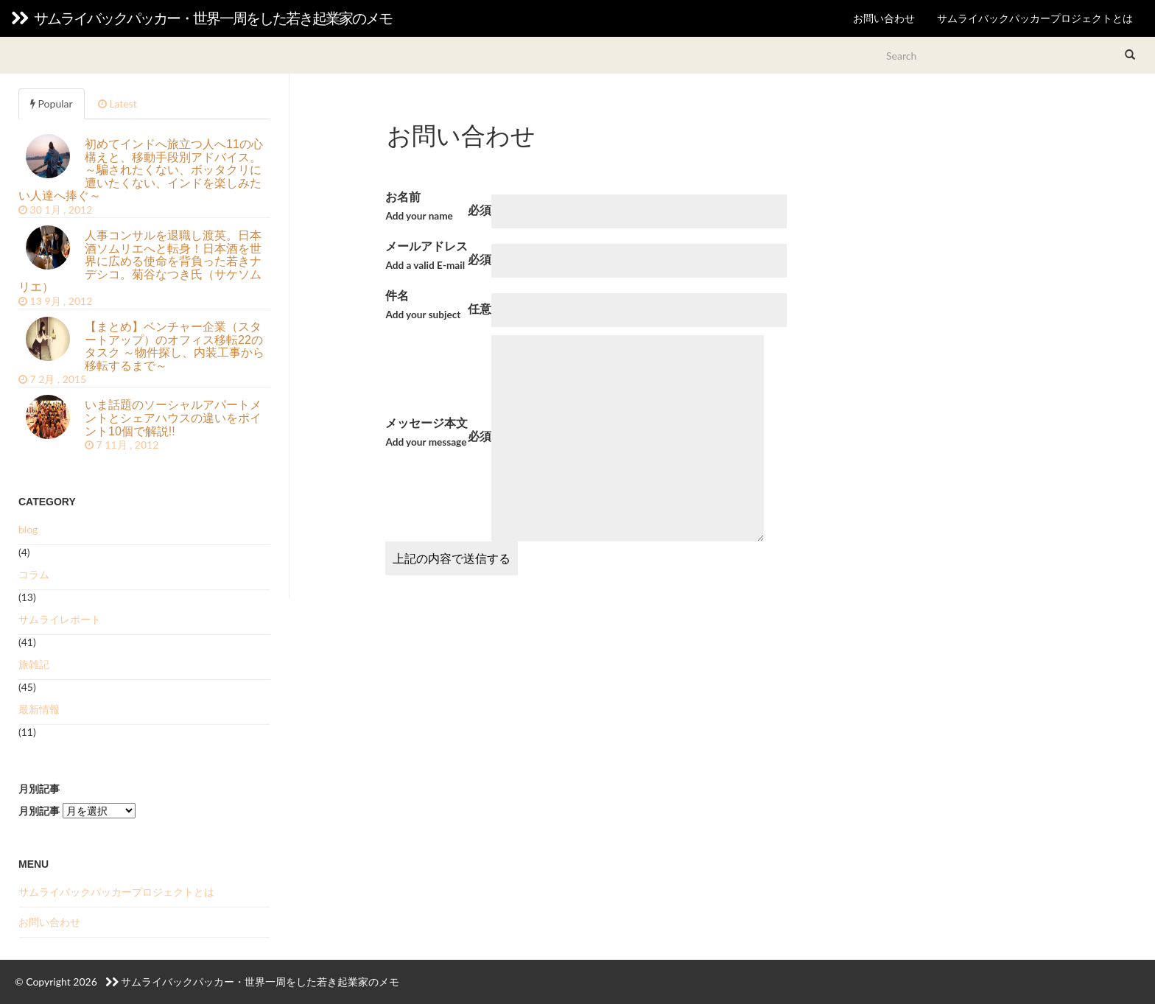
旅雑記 (33, 664)
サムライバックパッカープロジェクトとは (1035, 18)
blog (28, 529)
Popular (51, 103)
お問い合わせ (884, 18)
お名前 (418, 207)
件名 (422, 306)
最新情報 (39, 709)
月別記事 (39, 810)
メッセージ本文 (426, 433)
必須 (479, 210)
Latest (117, 103)
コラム (33, 574)
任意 (479, 308)
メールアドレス (426, 257)
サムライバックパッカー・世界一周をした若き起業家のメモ (201, 18)
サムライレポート (59, 619)
